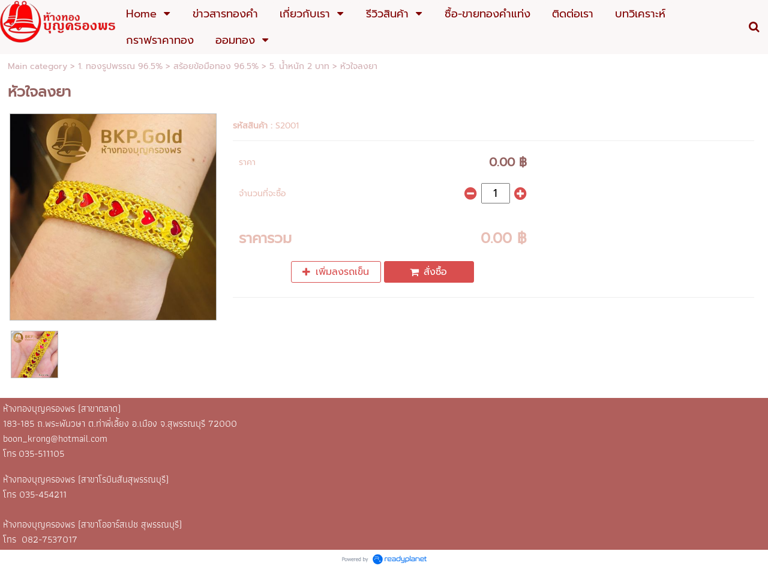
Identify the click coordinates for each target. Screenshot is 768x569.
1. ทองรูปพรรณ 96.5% (120, 66)
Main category (37, 66)
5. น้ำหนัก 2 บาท (299, 66)
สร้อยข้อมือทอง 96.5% (216, 66)
